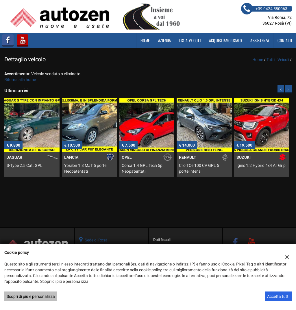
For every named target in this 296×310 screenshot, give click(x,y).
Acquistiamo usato (225, 40)
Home (145, 40)
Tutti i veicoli (278, 59)
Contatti (285, 40)
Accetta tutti (278, 296)
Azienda (164, 40)
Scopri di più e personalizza (31, 296)
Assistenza (259, 40)
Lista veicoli (190, 40)
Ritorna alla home (20, 79)
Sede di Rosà (96, 240)
